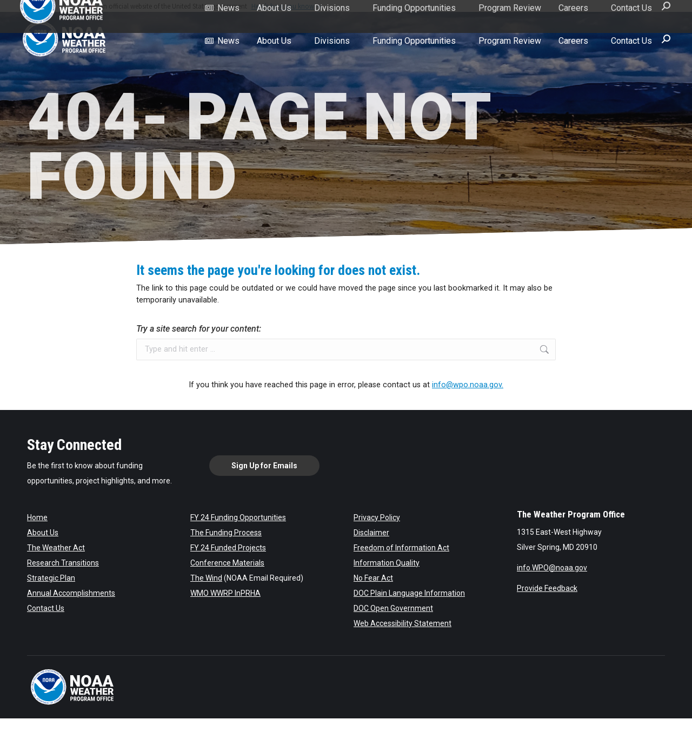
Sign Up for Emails (264, 465)
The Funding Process (226, 532)
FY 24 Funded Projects (228, 547)
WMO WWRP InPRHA (225, 593)
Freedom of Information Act (401, 547)
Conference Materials (227, 563)
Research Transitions (63, 563)
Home (37, 517)
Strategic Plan (51, 578)
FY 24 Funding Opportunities (238, 517)
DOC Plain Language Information (409, 593)
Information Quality (387, 563)
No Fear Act (373, 578)
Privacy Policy (377, 517)
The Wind (206, 578)
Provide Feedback (547, 588)
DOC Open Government (393, 608)
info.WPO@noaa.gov (552, 567)
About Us (42, 532)
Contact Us (45, 608)
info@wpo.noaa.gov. (467, 384)
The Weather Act (56, 547)
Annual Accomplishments (71, 593)
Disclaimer (371, 532)
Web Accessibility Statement (402, 623)
